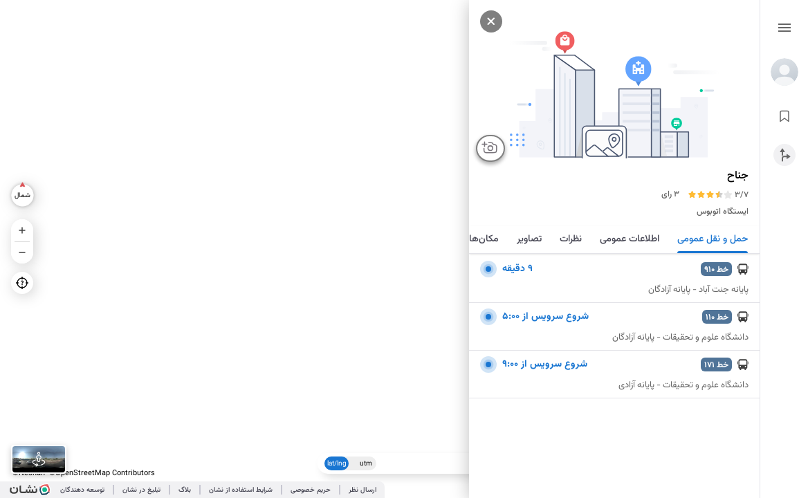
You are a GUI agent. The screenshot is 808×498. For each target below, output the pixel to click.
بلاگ (184, 490)
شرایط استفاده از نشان (241, 490)
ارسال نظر (362, 490)
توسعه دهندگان (82, 490)
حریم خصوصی (311, 490)
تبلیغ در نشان (141, 490)
